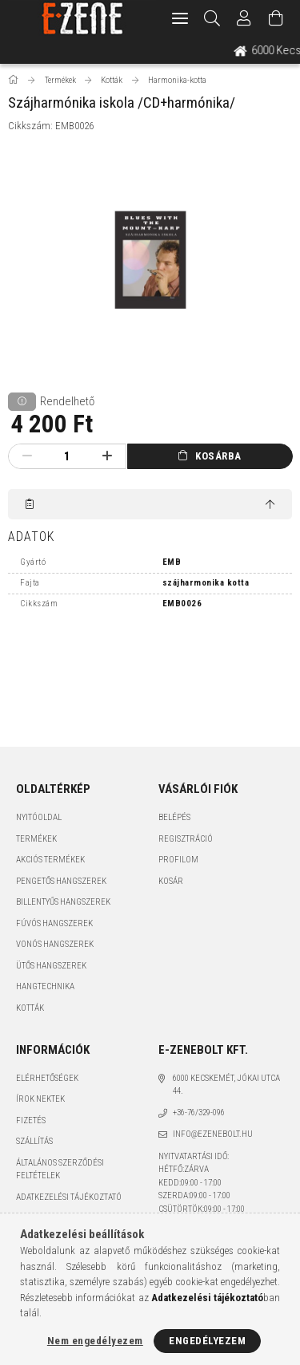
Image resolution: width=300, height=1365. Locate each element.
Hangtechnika (45, 986)
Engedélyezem (207, 1341)
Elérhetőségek (47, 1078)
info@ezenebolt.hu (213, 1134)
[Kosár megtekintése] (276, 18)
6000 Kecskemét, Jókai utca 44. (226, 1085)
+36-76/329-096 (199, 1112)
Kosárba (218, 456)
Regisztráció (185, 839)
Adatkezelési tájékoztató (69, 1197)
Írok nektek (40, 1099)
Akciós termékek (50, 859)
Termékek (36, 839)
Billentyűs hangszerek (63, 902)
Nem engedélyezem (95, 1341)
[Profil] (244, 18)
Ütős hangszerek (51, 966)
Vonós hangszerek (55, 944)
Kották (30, 1008)
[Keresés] (212, 18)
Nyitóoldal (39, 817)
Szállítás (34, 1141)
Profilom (178, 859)
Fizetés (31, 1120)
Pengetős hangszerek (61, 881)
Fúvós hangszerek (54, 923)
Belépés (174, 817)
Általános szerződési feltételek (60, 1170)
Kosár (170, 881)
